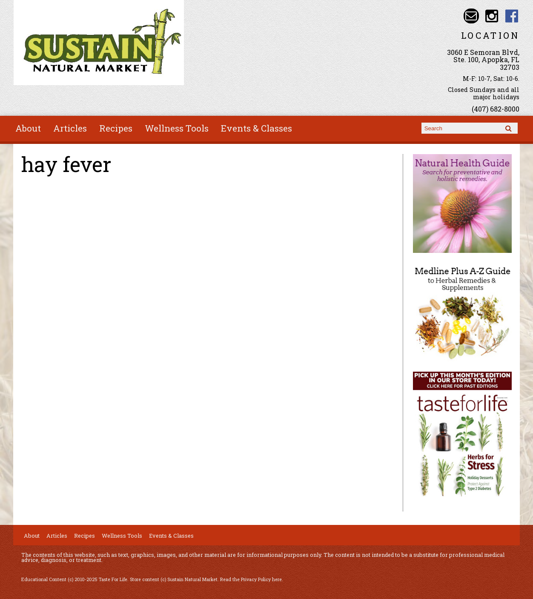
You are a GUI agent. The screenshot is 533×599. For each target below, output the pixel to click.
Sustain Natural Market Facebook (511, 16)
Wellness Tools (177, 128)
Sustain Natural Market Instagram (491, 16)
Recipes (115, 128)
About (28, 128)
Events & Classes (256, 128)
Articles (70, 128)
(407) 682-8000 (495, 108)
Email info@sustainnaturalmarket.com (471, 16)
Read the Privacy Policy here (251, 579)
